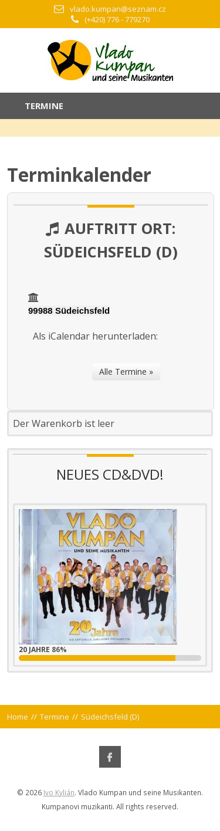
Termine (54, 716)
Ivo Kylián (59, 792)
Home (17, 716)
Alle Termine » (126, 371)
